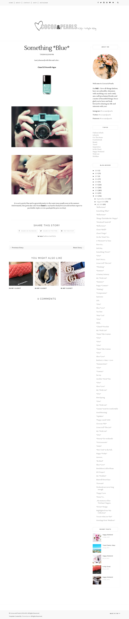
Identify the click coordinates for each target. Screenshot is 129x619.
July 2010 (100, 204)
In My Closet (15, 288)
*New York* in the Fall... (104, 450)
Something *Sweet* (103, 252)
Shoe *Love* (100, 308)
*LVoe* (98, 256)
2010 (96, 196)
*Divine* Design (102, 507)
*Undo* (99, 446)
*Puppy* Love (101, 493)
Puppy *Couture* (102, 286)
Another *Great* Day (103, 379)
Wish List (96, 154)
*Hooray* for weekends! (104, 439)
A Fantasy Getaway (102, 274)
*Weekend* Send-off (103, 222)
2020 (96, 171)
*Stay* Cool (100, 315)
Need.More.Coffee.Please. (105, 469)
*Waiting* (99, 289)
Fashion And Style (49, 236)
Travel (95, 145)
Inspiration (97, 147)
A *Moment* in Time (103, 241)
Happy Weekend (98, 152)
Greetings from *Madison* (105, 520)
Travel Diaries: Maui (109, 545)
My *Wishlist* (101, 476)
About (18, 2)
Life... (98, 301)
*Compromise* (101, 293)
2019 (96, 173)
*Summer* (100, 271)
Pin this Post (69, 231)
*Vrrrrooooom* (101, 442)
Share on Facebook (29, 231)
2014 (96, 185)
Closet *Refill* (101, 230)
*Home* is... (100, 497)
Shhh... (98, 323)
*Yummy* (99, 371)
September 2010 (102, 199)
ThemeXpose (26, 616)
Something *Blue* (102, 211)
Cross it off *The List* (103, 263)
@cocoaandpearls (106, 111)
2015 (96, 182)
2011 (96, 193)
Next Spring (100, 398)
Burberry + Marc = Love (104, 360)
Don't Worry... (101, 259)
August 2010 (101, 202)
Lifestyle (96, 135)
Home (11, 2)
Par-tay (98, 375)
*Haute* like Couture (103, 334)
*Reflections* (101, 207)
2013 (96, 188)
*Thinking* (100, 267)
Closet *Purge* (101, 233)
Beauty (95, 142)
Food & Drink (97, 140)
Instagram (44, 2)
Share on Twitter (50, 231)
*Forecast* (100, 483)
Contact (27, 2)
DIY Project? (100, 472)
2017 (96, 176)
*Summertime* (101, 364)
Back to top (115, 613)
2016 (96, 179)
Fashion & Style (98, 133)
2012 (96, 190)
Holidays (96, 156)
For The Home (98, 137)
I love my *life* (101, 424)
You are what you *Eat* (104, 517)
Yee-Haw (99, 312)
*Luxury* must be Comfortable (107, 409)
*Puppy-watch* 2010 (103, 420)
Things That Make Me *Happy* (107, 218)
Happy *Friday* (101, 454)
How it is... (99, 245)
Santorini (99, 297)
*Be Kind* (99, 461)
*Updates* (100, 416)
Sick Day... (99, 248)
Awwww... (99, 457)
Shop (35, 2)
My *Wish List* (101, 278)
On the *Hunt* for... (103, 237)
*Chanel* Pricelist (102, 327)
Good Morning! (101, 413)
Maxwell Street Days (103, 480)
